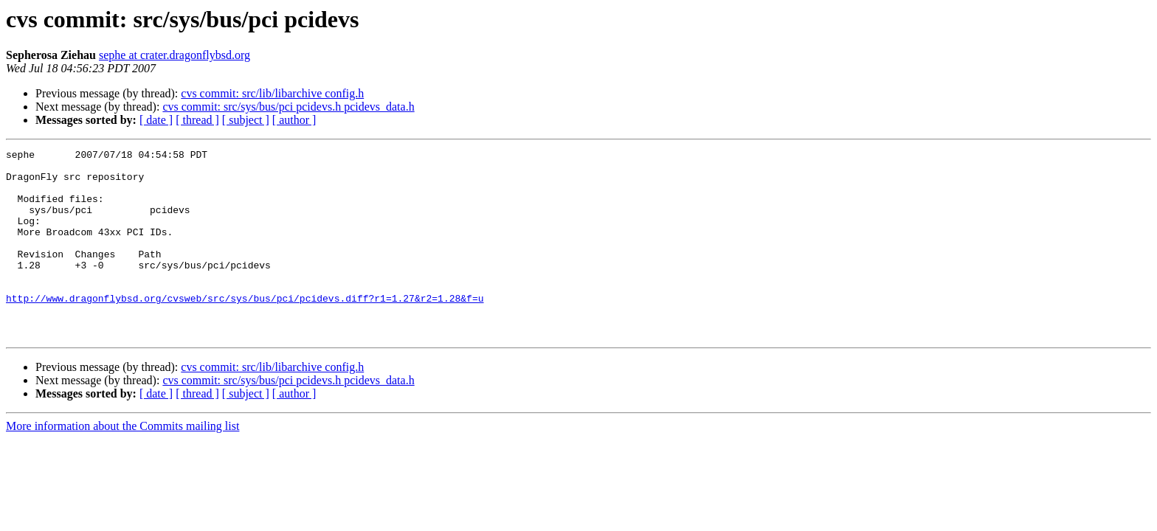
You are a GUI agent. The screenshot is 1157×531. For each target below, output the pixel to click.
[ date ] (156, 120)
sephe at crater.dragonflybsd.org (174, 55)
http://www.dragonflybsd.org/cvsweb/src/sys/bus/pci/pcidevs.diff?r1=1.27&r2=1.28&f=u (244, 329)
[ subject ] (245, 120)
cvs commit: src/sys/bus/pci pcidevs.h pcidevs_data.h (288, 106)
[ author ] (294, 120)
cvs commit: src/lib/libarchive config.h (272, 93)
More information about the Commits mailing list (122, 463)
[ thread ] (197, 120)
